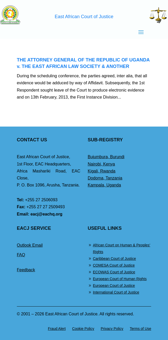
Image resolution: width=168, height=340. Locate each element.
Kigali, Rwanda (102, 171)
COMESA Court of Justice (114, 265)
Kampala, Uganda (104, 185)
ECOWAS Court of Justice (114, 272)
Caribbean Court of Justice (114, 258)
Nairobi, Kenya (101, 164)
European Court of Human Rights (120, 279)
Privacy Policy (112, 329)
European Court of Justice (114, 285)
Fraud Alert (56, 329)
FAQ (21, 255)
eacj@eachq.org (46, 214)
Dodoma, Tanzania (105, 178)
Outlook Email (30, 245)
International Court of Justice (116, 292)
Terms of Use (140, 329)
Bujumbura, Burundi (106, 157)
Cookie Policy (83, 329)
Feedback (26, 270)
